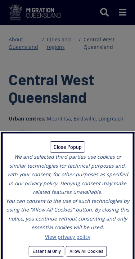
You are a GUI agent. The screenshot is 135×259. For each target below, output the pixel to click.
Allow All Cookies (86, 251)
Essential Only (46, 251)
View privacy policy (67, 236)
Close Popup (68, 147)
